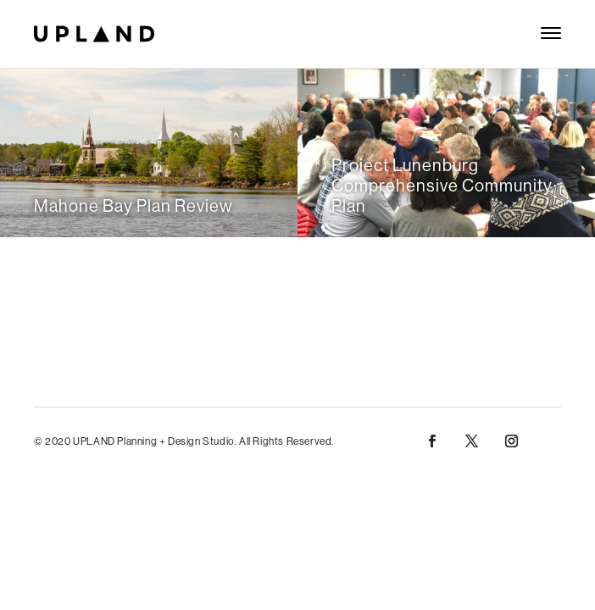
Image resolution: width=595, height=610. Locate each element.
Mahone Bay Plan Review (133, 205)
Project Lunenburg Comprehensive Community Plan (442, 185)
